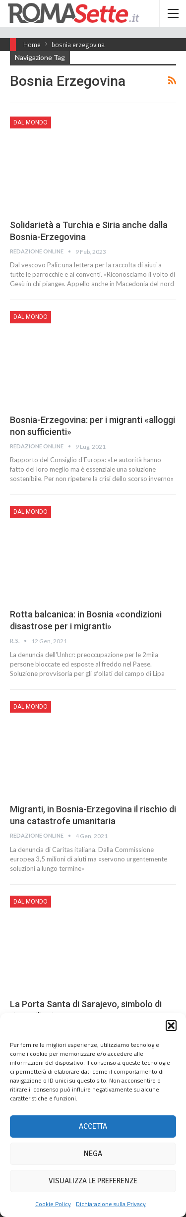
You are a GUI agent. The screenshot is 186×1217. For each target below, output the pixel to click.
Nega (93, 1153)
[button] (171, 1026)
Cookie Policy (53, 1204)
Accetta (93, 1126)
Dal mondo (30, 122)
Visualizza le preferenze (93, 1180)
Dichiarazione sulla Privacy (111, 1204)
